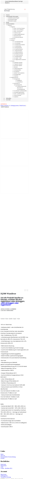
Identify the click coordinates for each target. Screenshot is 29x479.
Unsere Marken (10, 24)
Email (18, 318)
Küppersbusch (14, 77)
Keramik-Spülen (18, 65)
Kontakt (8, 100)
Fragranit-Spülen (18, 64)
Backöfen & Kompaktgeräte (18, 84)
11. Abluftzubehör (18, 56)
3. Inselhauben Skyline (19, 44)
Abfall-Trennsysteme (19, 73)
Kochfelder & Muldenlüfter (20, 91)
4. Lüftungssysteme (14, 105)
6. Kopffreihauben (18, 49)
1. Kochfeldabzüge (18, 41)
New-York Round (18, 31)
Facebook (3, 318)
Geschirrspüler (17, 95)
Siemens (13, 38)
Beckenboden (17, 35)
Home (2, 105)
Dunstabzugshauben (19, 92)
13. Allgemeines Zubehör (20, 59)
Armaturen (16, 71)
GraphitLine (20, 82)
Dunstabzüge (17, 74)
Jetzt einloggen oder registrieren (10, 304)
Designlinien (17, 79)
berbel (12, 40)
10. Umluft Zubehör (18, 55)
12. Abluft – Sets (17, 58)
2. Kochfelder (17, 43)
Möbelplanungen (12, 21)
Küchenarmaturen (18, 37)
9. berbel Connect (18, 53)
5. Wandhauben (18, 47)
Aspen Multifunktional (19, 34)
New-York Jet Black (18, 30)
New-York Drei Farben (19, 28)
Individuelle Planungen (12, 16)
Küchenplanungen (12, 19)
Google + (15, 318)
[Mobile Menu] (2, 5)
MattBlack (19, 80)
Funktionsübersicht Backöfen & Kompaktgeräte (21, 88)
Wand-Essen (22, 105)
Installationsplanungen (13, 18)
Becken (16, 67)
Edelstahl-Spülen (18, 62)
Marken (10, 25)
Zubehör (16, 76)
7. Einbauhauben (18, 50)
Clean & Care (17, 32)
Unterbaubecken (18, 68)
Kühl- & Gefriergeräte (19, 94)
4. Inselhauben (17, 46)
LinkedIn (10, 318)
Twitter (6, 318)
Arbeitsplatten (17, 70)
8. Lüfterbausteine (18, 52)
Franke (12, 61)
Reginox (13, 27)
